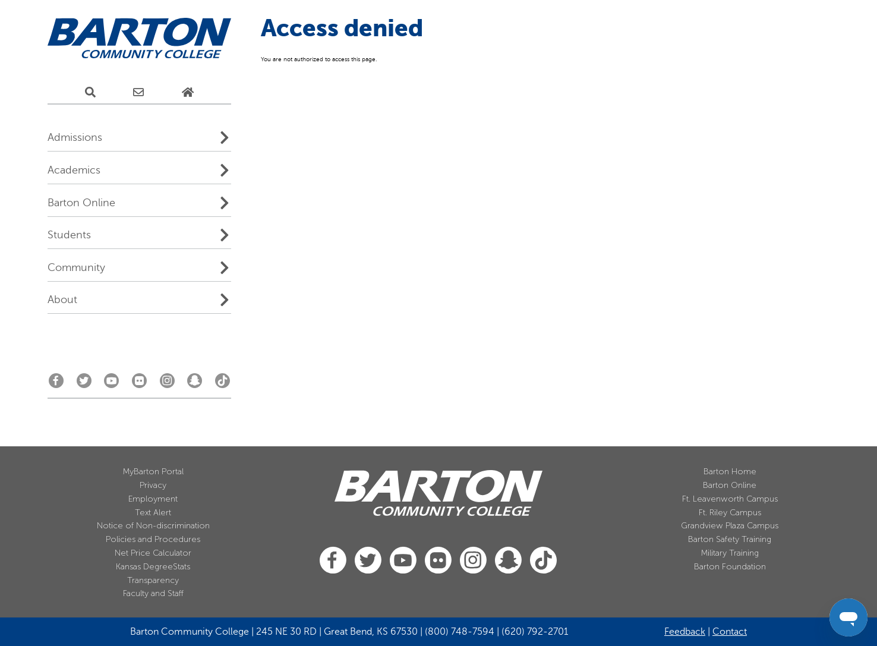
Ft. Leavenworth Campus (730, 499)
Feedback (684, 631)
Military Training (730, 553)
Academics (74, 170)
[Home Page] (188, 93)
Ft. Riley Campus (730, 513)
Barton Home (730, 472)
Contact (729, 631)
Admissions (75, 137)
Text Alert (153, 513)
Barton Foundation (730, 567)
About (62, 299)
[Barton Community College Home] (139, 38)
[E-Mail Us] (138, 93)
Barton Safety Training (729, 539)
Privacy (153, 485)
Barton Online (81, 203)
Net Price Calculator (153, 553)
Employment (153, 499)
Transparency (153, 580)
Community (76, 267)
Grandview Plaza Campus (729, 526)
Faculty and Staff (153, 593)
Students (69, 235)
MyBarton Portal (153, 472)
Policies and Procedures (153, 539)
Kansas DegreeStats (153, 567)
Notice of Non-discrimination (153, 526)
